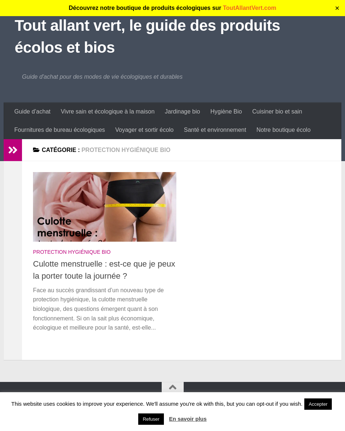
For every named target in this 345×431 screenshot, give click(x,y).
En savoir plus (188, 419)
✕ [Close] (337, 8)
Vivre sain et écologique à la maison (108, 111)
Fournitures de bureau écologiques (59, 130)
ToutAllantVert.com (249, 8)
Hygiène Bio (226, 111)
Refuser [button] (151, 419)
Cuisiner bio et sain (277, 111)
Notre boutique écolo (283, 130)
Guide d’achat (32, 111)
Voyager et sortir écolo (144, 130)
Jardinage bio (182, 111)
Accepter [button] (318, 404)
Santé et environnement (215, 130)
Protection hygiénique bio (72, 252)
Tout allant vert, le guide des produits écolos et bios (147, 36)
